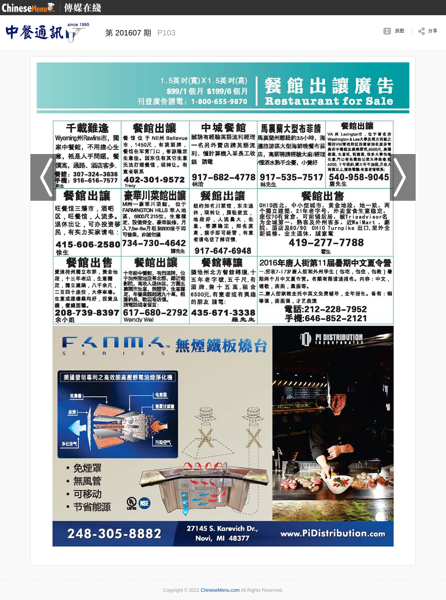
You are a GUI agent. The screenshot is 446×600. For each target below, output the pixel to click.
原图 (399, 31)
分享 (432, 31)
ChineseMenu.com (220, 590)
